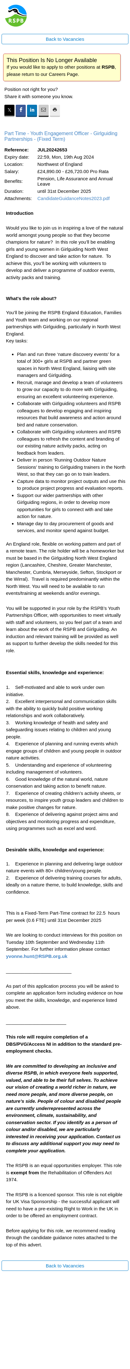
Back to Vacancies (65, 39)
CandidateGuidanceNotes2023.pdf (73, 198)
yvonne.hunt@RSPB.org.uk (36, 956)
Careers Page (63, 74)
